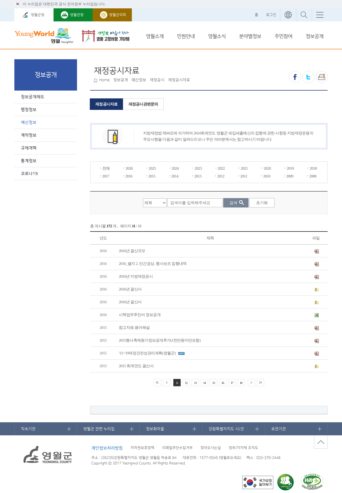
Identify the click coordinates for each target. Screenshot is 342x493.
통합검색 (304, 14)
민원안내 (186, 36)
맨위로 (321, 442)
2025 (152, 168)
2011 (243, 176)
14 (204, 383)
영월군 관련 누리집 (99, 429)
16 (222, 383)
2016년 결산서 (130, 289)
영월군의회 (117, 15)
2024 (175, 168)
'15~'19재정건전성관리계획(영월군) (147, 353)
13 (195, 383)
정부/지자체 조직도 (243, 448)
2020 (267, 168)
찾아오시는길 (211, 448)
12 (186, 383)
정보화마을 (155, 429)
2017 (105, 176)
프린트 (322, 77)
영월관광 (77, 15)
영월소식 (217, 36)
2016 (128, 176)
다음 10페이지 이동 (251, 382)
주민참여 (283, 36)
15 (213, 383)
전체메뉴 (320, 14)
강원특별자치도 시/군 (226, 429)
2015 (151, 176)
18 (241, 383)
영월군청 (37, 15)
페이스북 (295, 77)
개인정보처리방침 (107, 448)
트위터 (308, 77)
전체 (106, 168)
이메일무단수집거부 (177, 448)
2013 (197, 176)
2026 (129, 168)
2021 (244, 168)
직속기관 (28, 429)
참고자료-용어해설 (134, 327)
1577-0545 (208, 458)
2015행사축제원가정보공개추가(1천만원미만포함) (160, 340)
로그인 (271, 15)
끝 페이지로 (260, 382)
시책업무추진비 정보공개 (140, 315)
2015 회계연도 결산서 (136, 366)
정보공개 (314, 36)
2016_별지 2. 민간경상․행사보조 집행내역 (152, 264)
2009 (289, 176)
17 (232, 383)
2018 (313, 168)
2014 (174, 176)
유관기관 (278, 429)
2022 (221, 168)
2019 (290, 168)
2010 (266, 176)
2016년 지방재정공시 (136, 276)
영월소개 (155, 36)
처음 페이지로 (157, 382)
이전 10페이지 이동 (166, 382)
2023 (198, 168)
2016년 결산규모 (132, 251)
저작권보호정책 (142, 448)
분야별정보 (250, 36)
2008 (312, 176)
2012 (220, 176)
